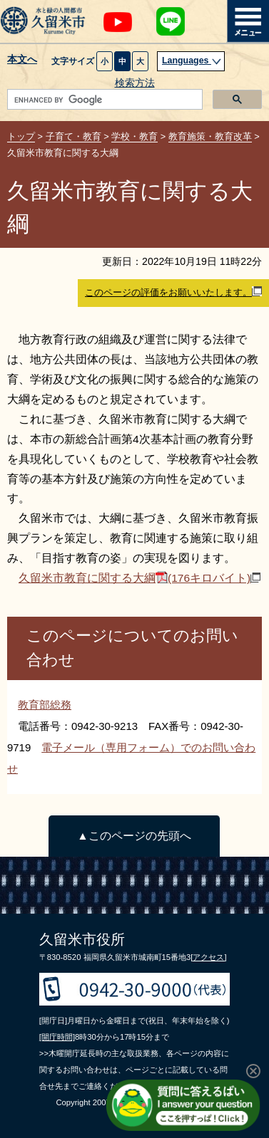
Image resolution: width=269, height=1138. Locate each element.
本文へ (22, 60)
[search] (103, 99)
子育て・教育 (73, 136)
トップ (21, 136)
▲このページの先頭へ (134, 836)
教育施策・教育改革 (210, 136)
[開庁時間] (57, 1037)
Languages (192, 61)
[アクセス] (208, 957)
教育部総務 (44, 705)
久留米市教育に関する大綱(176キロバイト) (139, 578)
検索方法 (135, 83)
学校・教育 (134, 136)
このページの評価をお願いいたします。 (173, 292)
